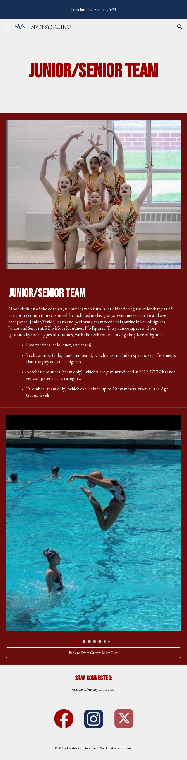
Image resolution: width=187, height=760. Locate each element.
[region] (93, 9)
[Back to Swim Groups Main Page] (93, 653)
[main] (93, 71)
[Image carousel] (93, 529)
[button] (7, 27)
